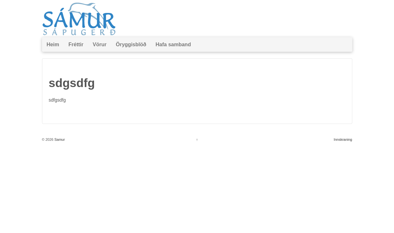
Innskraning (343, 139)
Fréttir (76, 44)
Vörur (100, 44)
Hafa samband (173, 44)
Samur (59, 139)
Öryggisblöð (131, 44)
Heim (53, 44)
